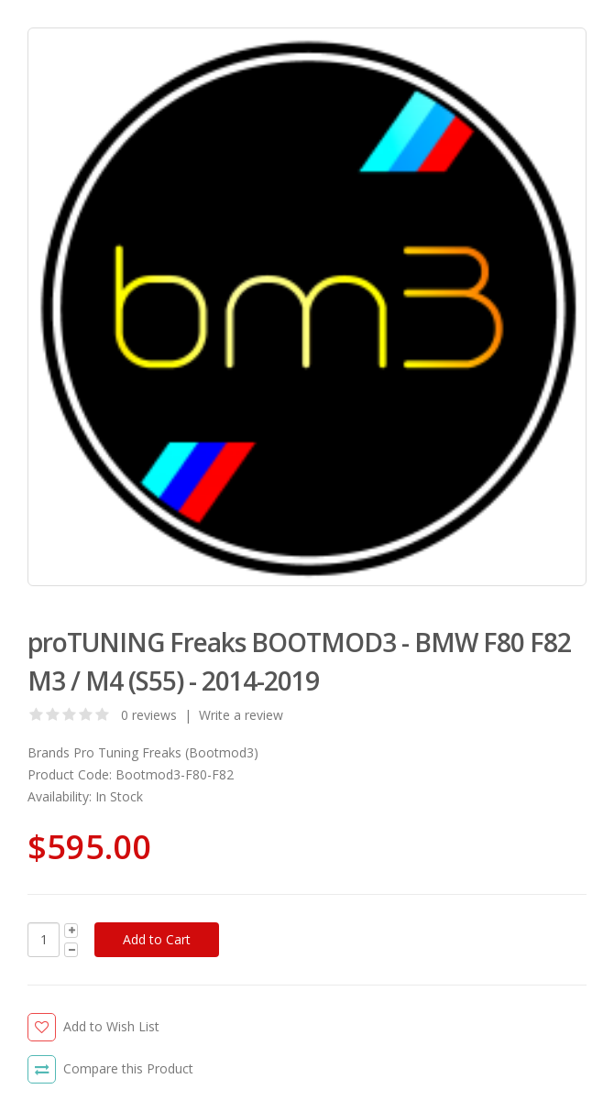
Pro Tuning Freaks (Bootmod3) (165, 752)
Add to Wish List (111, 1026)
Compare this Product (128, 1068)
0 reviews (149, 715)
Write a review (241, 715)
